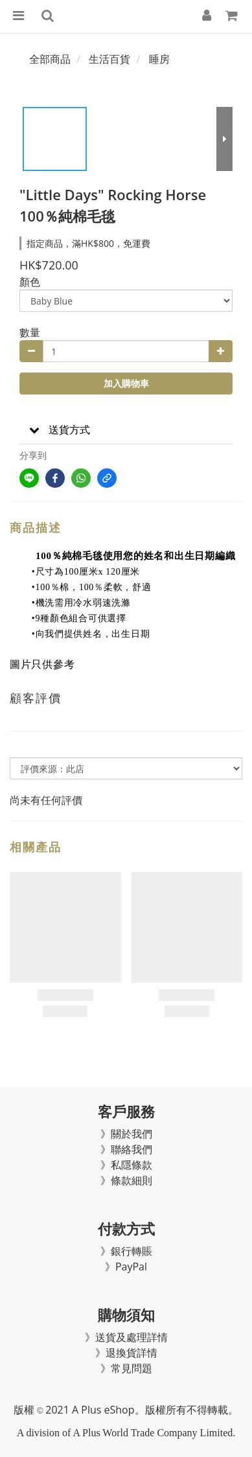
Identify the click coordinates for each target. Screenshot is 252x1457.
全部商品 (50, 59)
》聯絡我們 (126, 1149)
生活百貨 (109, 59)
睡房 (159, 59)
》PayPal (126, 1266)
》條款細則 (126, 1180)
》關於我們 (126, 1134)
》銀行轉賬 (126, 1251)
